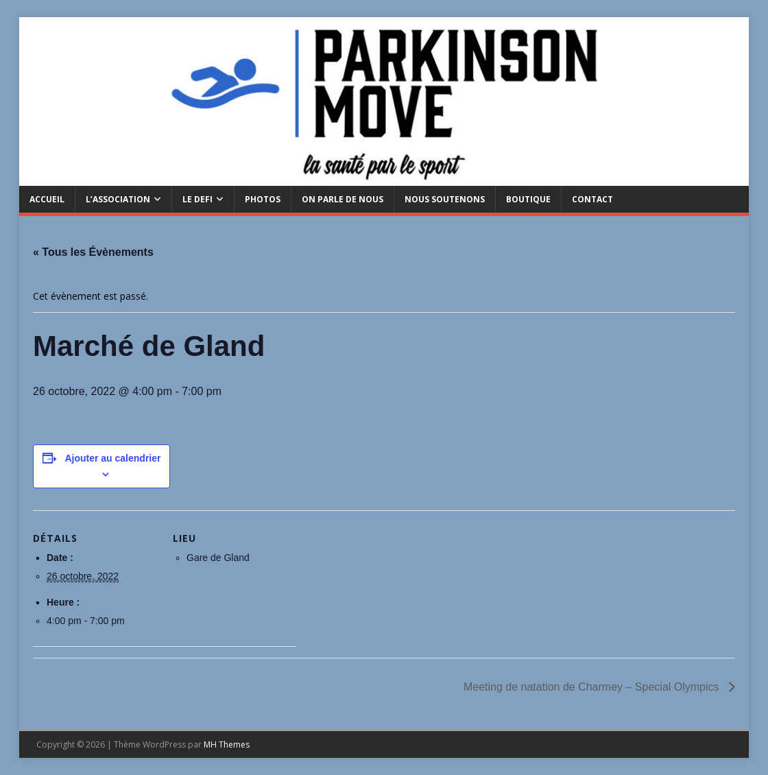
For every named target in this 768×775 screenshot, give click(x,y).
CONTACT (592, 199)
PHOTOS (262, 199)
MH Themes (227, 744)
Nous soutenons (445, 199)
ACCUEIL (46, 199)
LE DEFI (197, 199)
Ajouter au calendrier (112, 458)
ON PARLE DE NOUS (342, 199)
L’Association (118, 199)
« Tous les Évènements (93, 252)
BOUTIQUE (528, 199)
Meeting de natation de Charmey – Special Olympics (593, 687)
